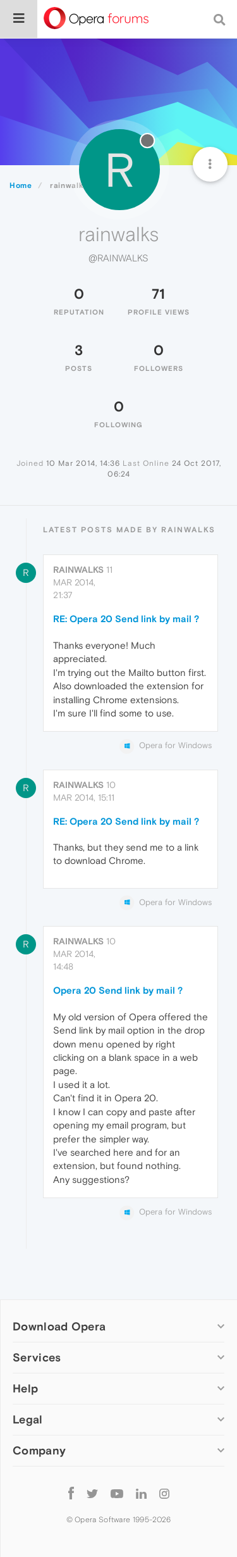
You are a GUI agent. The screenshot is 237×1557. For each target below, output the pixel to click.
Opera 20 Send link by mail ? (118, 990)
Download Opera (59, 1326)
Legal (28, 1419)
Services (37, 1357)
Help (25, 1388)
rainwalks (78, 570)
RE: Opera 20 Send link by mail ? (126, 618)
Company (39, 1450)
